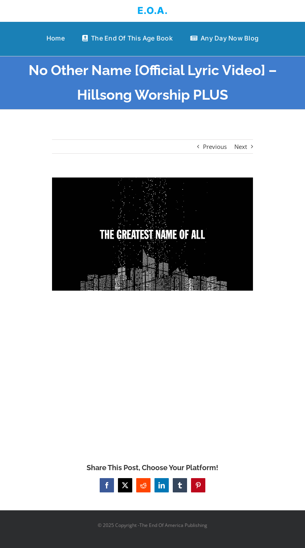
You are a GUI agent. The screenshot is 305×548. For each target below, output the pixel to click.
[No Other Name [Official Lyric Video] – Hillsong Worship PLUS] (152, 234)
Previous (215, 147)
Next (240, 147)
